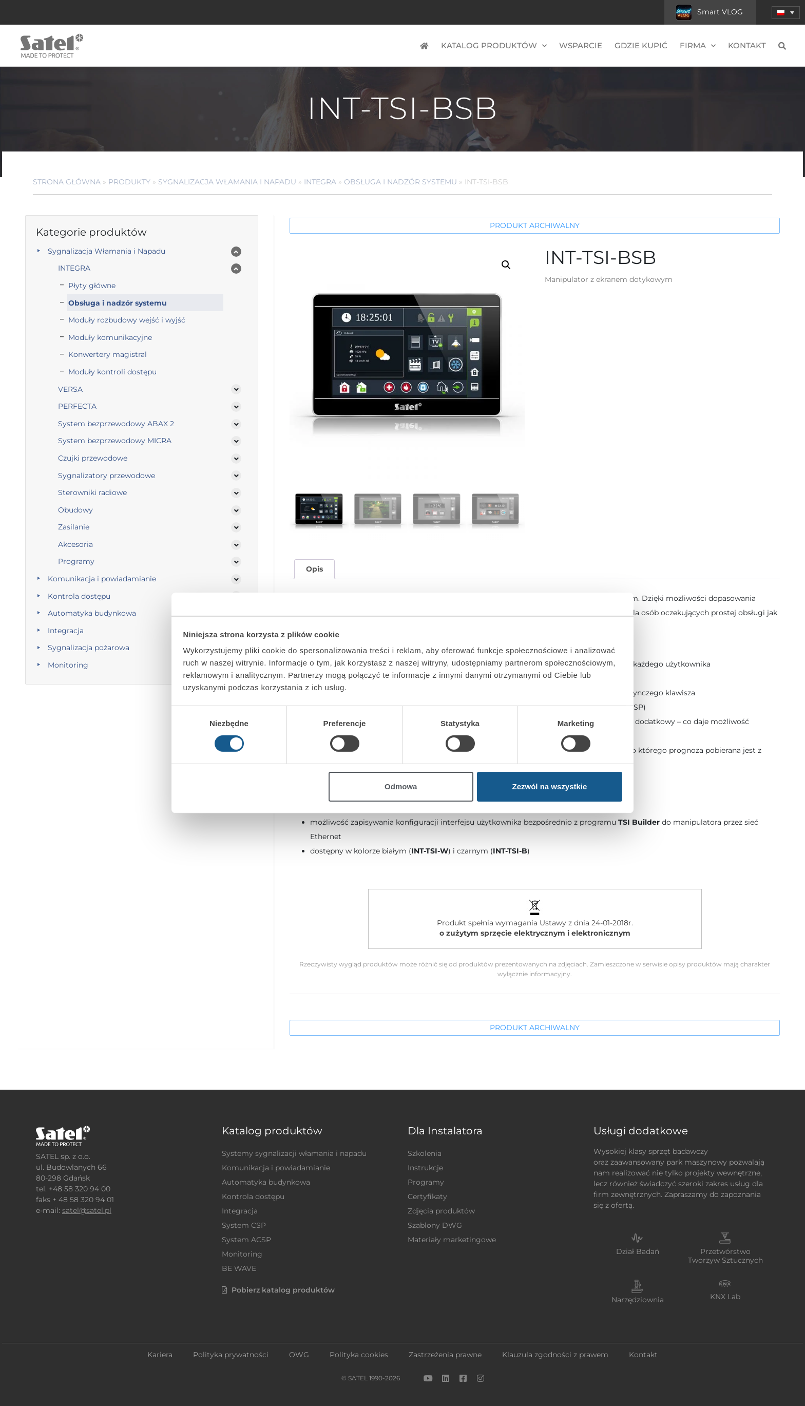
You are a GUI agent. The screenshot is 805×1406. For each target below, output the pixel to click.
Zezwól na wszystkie (549, 786)
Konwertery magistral (107, 354)
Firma (698, 46)
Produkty (129, 181)
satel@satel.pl (86, 1210)
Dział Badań (637, 1251)
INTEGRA (320, 181)
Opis (314, 569)
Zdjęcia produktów (441, 1210)
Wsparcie (580, 45)
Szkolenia (425, 1153)
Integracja (66, 630)
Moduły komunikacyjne (110, 337)
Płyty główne (92, 285)
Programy (76, 561)
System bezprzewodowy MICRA (114, 440)
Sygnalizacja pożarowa (88, 647)
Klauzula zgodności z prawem (555, 1354)
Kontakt (747, 45)
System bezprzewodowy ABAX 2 (116, 423)
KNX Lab (725, 1296)
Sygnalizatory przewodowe (106, 475)
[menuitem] (786, 12)
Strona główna (67, 181)
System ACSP (246, 1239)
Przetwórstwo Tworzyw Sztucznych (725, 1256)
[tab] (314, 569)
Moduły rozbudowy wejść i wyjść (126, 320)
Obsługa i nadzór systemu (400, 181)
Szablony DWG (435, 1225)
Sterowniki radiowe (92, 492)
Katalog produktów (494, 46)
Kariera (159, 1354)
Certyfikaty (427, 1196)
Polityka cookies (359, 1354)
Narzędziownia (637, 1299)
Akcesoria (75, 544)
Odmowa (401, 786)
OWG (299, 1354)
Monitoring (68, 665)
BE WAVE (239, 1268)
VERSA (70, 389)
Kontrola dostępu (79, 596)
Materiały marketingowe (452, 1239)
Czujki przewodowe (92, 458)
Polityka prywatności (231, 1354)
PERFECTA (77, 406)
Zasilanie (73, 526)
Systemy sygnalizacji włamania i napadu (294, 1153)
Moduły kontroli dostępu (112, 371)
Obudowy (75, 510)
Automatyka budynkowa (92, 613)
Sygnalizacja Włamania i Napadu (227, 181)
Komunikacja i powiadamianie (102, 578)
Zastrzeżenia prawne (445, 1354)
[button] (506, 265)
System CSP (244, 1225)
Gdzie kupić (641, 45)
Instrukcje (425, 1167)
